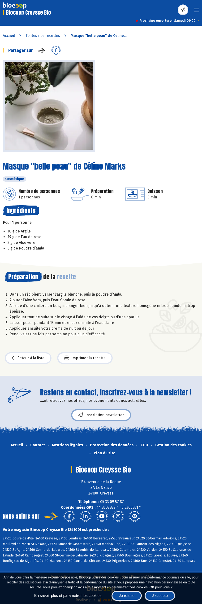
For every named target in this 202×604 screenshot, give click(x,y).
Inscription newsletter (101, 415)
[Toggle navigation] (196, 11)
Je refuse (126, 596)
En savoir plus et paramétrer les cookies (68, 596)
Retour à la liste (28, 358)
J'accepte (160, 596)
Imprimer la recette (85, 358)
